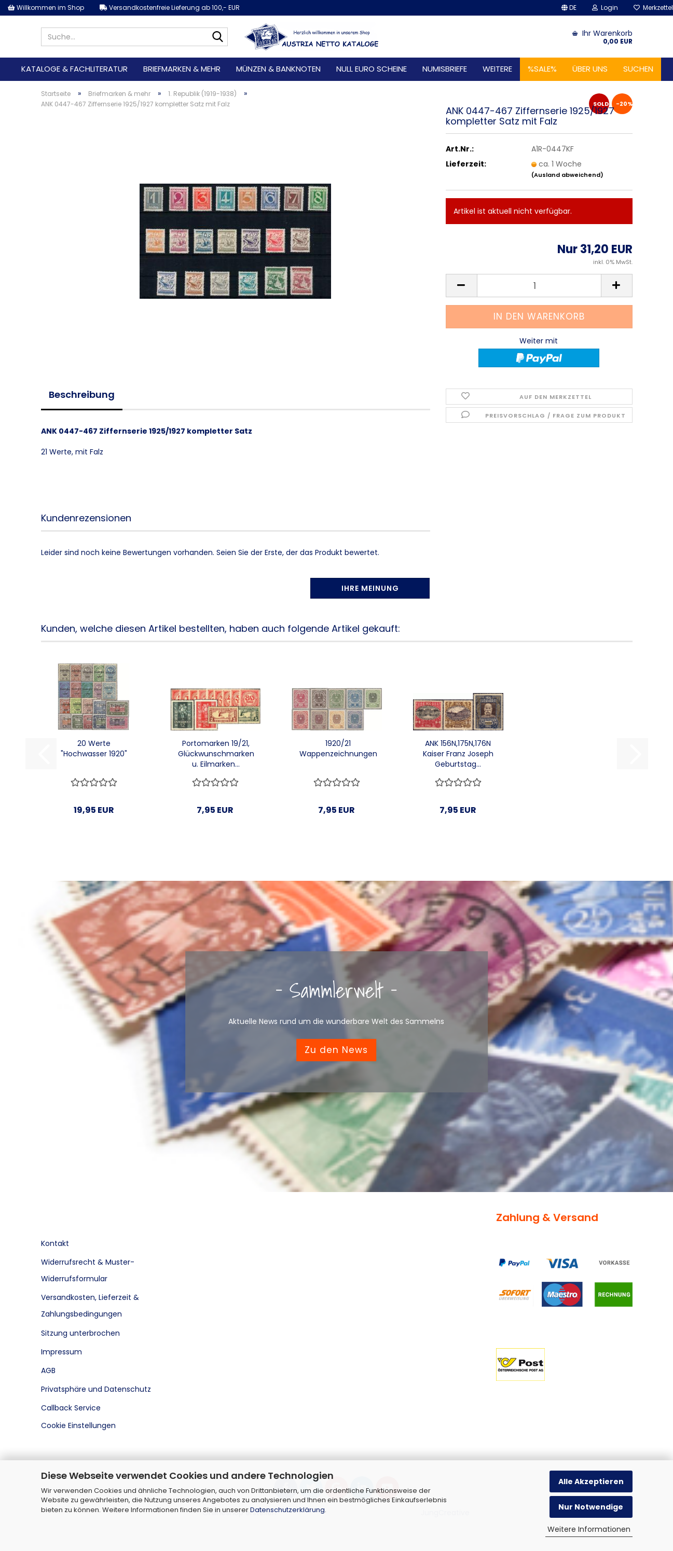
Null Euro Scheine (371, 68)
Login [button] (605, 7)
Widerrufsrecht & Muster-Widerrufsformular (87, 1270)
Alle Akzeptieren (591, 1481)
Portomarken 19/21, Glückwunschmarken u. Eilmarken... (216, 753)
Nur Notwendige (590, 1507)
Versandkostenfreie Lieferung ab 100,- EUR (170, 7)
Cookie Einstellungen (78, 1425)
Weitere (497, 68)
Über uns (590, 68)
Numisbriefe (444, 68)
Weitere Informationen (588, 1529)
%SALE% (542, 68)
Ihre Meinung (370, 588)
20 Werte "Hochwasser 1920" (94, 748)
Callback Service (71, 1408)
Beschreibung (82, 394)
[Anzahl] (539, 285)
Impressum (61, 1352)
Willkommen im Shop (46, 7)
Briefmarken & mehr (182, 68)
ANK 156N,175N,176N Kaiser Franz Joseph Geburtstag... (458, 753)
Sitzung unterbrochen (80, 1333)
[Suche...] (218, 37)
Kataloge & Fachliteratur (74, 68)
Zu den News (336, 1050)
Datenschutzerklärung (287, 1510)
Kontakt (55, 1243)
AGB (48, 1370)
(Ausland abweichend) (567, 175)
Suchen (638, 68)
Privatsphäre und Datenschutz (96, 1389)
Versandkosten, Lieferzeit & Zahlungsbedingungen (90, 1305)
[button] (569, 8)
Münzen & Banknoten (278, 68)
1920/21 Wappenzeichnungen (338, 748)
